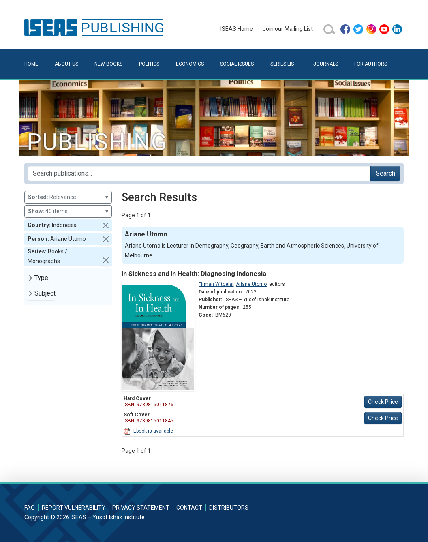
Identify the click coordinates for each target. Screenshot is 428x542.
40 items (68, 211)
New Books (108, 64)
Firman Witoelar (216, 284)
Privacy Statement (140, 507)
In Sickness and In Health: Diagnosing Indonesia (194, 274)
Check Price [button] (383, 401)
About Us (66, 64)
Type (41, 278)
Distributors (228, 507)
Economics (190, 64)
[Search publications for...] (199, 173)
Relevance (68, 197)
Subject (45, 293)
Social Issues (237, 64)
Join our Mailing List (288, 29)
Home (31, 64)
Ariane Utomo (251, 284)
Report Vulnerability (73, 507)
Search (385, 173)
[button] (106, 225)
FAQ (29, 507)
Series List (283, 64)
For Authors (370, 64)
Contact (189, 507)
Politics (149, 64)
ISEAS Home (236, 29)
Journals (325, 64)
